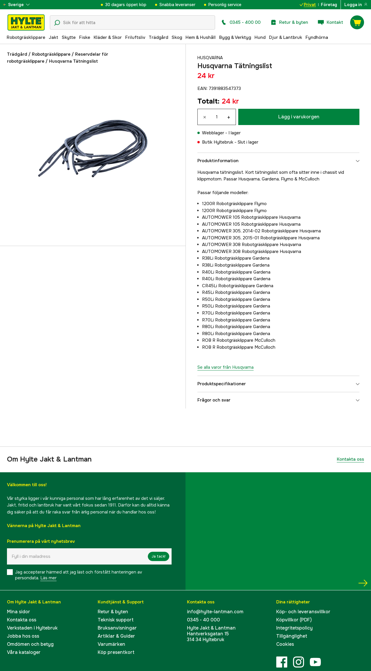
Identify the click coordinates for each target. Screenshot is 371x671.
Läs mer (48, 578)
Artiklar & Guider (116, 636)
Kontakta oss (350, 459)
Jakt (53, 37)
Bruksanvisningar (117, 628)
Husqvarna (210, 58)
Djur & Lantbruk (285, 37)
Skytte (69, 37)
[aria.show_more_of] (21, 4)
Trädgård (158, 37)
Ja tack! (159, 556)
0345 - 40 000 (203, 620)
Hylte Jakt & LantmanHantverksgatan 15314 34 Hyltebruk (211, 634)
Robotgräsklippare (26, 37)
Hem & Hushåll (201, 37)
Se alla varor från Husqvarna (225, 367)
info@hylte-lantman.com (215, 612)
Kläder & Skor (108, 37)
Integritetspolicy (294, 628)
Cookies (285, 644)
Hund (259, 37)
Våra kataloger (24, 652)
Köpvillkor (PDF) (294, 620)
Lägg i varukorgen (298, 117)
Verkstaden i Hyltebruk (32, 628)
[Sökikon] (57, 23)
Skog (177, 37)
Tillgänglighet (291, 636)
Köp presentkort (116, 652)
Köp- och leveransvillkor (303, 612)
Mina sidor (18, 612)
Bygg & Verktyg (235, 37)
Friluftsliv (135, 37)
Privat (308, 4)
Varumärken (111, 644)
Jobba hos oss (23, 636)
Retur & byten (113, 612)
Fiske (84, 37)
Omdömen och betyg (30, 644)
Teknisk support (116, 620)
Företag (329, 4)
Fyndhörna (316, 37)
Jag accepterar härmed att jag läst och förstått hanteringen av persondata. (78, 575)
